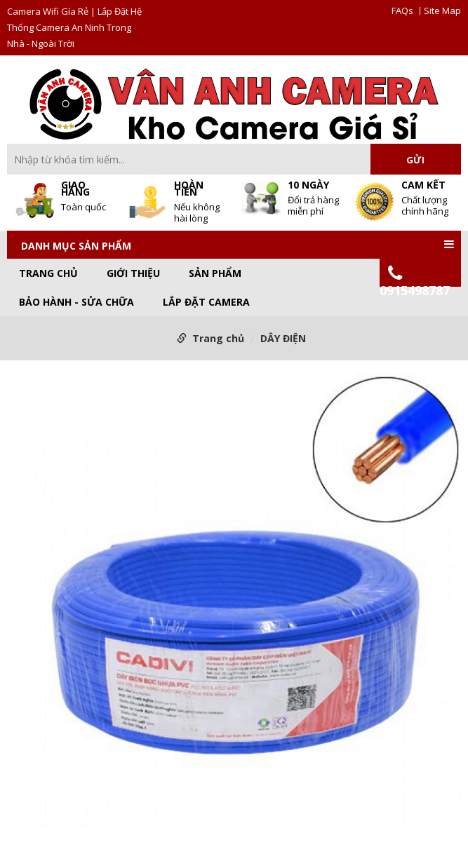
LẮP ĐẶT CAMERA (206, 302)
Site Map (442, 11)
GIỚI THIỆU (133, 273)
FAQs (402, 11)
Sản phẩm (215, 273)
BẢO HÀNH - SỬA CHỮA (76, 302)
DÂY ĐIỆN (283, 338)
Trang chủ (48, 273)
